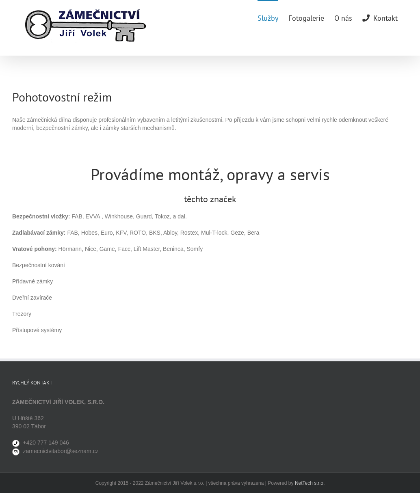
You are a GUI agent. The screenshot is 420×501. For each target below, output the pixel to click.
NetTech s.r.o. (310, 483)
